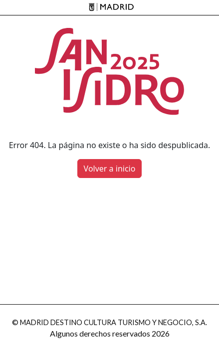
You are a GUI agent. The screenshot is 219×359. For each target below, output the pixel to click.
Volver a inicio (110, 168)
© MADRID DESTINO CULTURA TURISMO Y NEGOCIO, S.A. (109, 322)
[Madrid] (109, 7)
